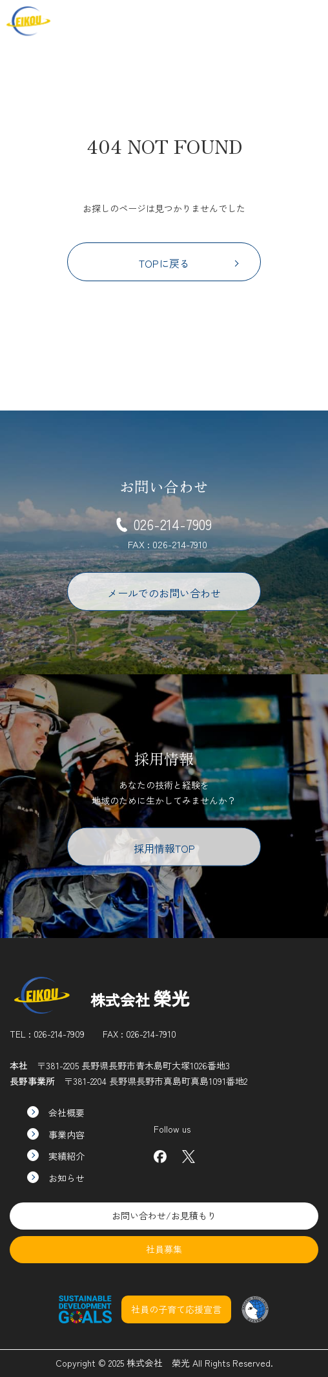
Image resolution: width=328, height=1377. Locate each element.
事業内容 (56, 1134)
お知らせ (56, 1177)
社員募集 (264, 20)
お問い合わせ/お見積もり (164, 1215)
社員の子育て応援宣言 (176, 1309)
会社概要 (56, 1112)
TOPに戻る (189, 263)
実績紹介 (56, 1155)
